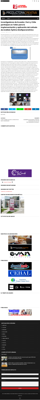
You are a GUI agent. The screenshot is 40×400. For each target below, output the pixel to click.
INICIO (3, 18)
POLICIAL (4, 340)
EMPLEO (3, 334)
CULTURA (4, 327)
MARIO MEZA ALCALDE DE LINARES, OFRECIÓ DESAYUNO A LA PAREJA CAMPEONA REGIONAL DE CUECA (21, 364)
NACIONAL (9, 32)
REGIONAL (4, 345)
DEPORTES (4, 329)
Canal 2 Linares (7, 182)
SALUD (3, 347)
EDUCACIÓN (4, 332)
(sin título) (4, 354)
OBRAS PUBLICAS (5, 338)
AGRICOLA (4, 325)
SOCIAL (3, 349)
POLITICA (4, 343)
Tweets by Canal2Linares (6, 191)
